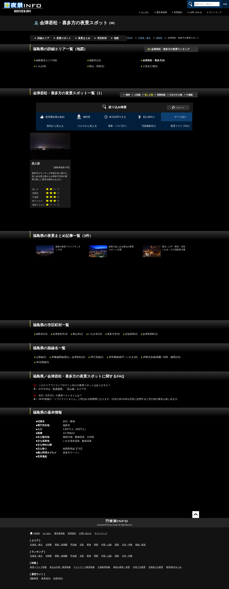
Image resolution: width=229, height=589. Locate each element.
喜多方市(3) (113, 334)
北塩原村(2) (131, 334)
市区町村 (102, 38)
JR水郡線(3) (42, 362)
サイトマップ (215, 12)
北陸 (82, 544)
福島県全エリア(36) (46, 60)
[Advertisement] (114, 80)
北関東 (49, 544)
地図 (116, 38)
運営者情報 (161, 12)
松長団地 (57, 389)
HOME (37, 533)
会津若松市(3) (60, 334)
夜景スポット (64, 38)
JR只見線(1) (96, 357)
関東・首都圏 (61, 544)
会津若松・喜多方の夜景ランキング (170, 49)
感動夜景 (34, 578)
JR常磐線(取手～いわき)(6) (123, 357)
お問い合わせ (195, 12)
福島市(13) (95, 60)
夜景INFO (45, 578)
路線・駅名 (140, 544)
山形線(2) (41, 357)
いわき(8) (41, 66)
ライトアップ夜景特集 (84, 567)
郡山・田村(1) (96, 66)
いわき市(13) (95, 334)
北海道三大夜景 (155, 567)
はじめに (145, 12)
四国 (117, 544)
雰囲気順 (161, 95)
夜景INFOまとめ (174, 567)
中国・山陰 (106, 544)
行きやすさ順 (176, 95)
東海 (89, 544)
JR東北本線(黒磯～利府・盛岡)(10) (161, 357)
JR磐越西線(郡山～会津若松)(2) (68, 357)
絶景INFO (58, 578)
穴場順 (189, 95)
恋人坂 (70, 389)
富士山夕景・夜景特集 (60, 567)
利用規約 (178, 12)
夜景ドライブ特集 (38, 567)
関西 (96, 544)
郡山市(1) (78, 334)
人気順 (137, 95)
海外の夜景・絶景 (121, 567)
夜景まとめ (84, 38)
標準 (128, 95)
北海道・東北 (36, 544)
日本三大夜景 (139, 567)
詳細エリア (43, 38)
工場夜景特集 (104, 567)
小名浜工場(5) (150, 66)
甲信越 (73, 544)
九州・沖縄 (127, 544)
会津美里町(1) (150, 334)
